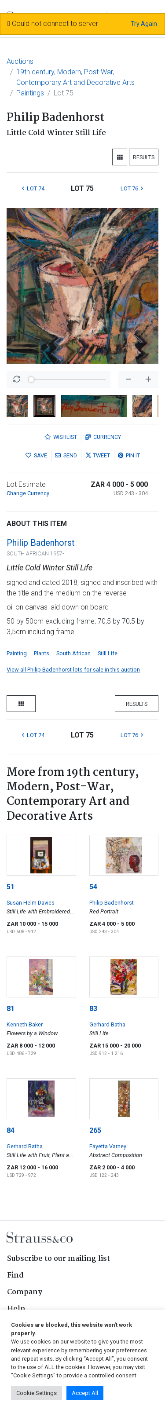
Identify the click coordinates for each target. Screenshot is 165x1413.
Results (143, 157)
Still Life (107, 653)
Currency (103, 437)
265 (95, 1130)
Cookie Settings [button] (36, 1393)
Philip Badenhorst (41, 542)
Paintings (30, 93)
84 (11, 1130)
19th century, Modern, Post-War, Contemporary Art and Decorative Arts (75, 77)
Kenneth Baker (25, 1024)
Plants (41, 653)
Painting (17, 653)
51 (11, 887)
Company (24, 1292)
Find (15, 1276)
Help (16, 1309)
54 (93, 887)
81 (11, 1008)
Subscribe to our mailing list (58, 1259)
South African (73, 653)
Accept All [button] (85, 1393)
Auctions (20, 61)
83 (93, 1008)
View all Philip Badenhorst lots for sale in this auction (73, 669)
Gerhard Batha (107, 1024)
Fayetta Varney (107, 1146)
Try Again (144, 23)
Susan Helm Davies (31, 902)
